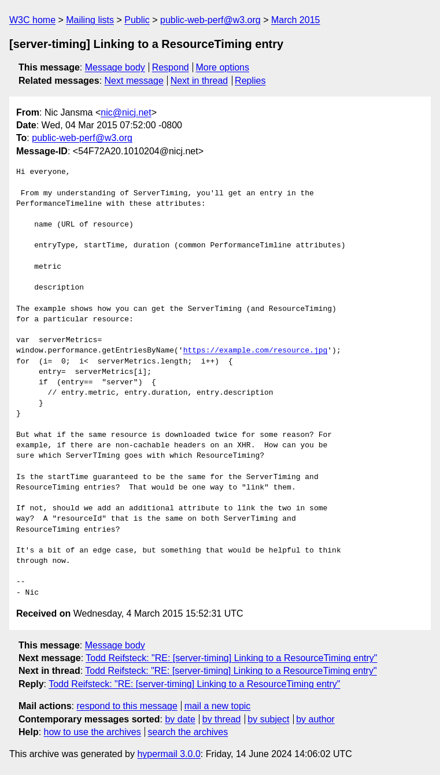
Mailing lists (90, 20)
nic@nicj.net (126, 112)
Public (137, 20)
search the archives (188, 732)
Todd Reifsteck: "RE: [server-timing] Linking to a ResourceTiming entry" (231, 658)
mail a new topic (217, 706)
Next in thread (199, 81)
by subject (268, 719)
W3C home (32, 20)
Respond (170, 67)
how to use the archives (92, 732)
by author (315, 719)
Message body (115, 67)
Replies (250, 81)
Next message (134, 81)
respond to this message (126, 706)
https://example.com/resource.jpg (255, 351)
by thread (221, 719)
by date (180, 719)
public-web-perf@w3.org (210, 20)
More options (223, 67)
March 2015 (295, 20)
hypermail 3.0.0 (168, 754)
